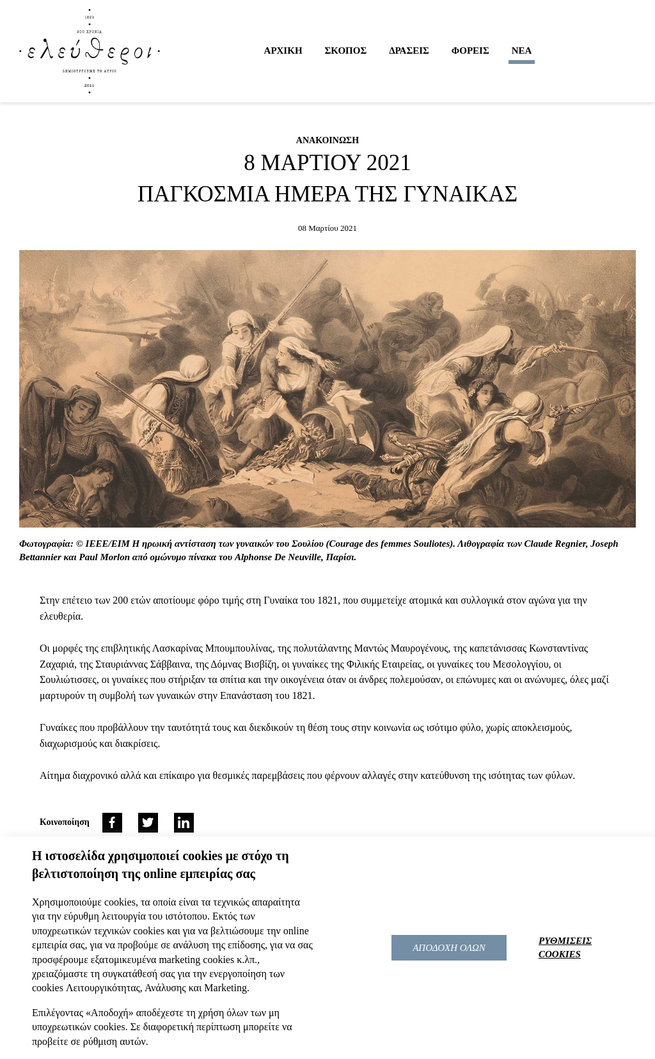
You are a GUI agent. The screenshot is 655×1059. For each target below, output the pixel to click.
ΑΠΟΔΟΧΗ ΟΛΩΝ (449, 948)
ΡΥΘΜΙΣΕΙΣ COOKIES (565, 947)
